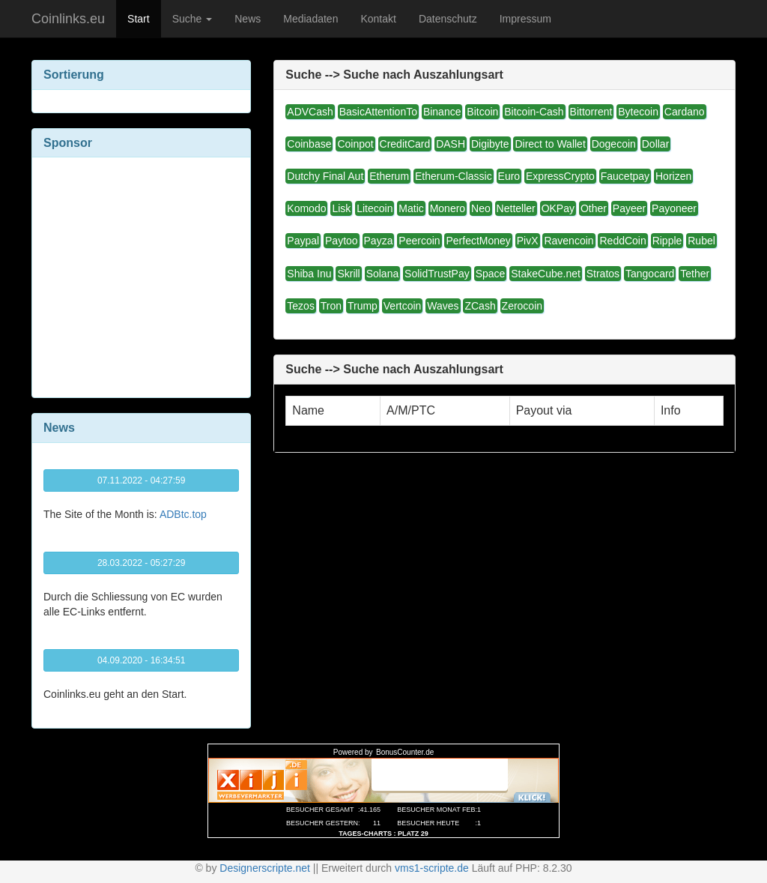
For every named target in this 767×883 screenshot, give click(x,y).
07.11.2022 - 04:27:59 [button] (141, 480)
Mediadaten (310, 19)
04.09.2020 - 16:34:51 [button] (141, 660)
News (247, 19)
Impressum (525, 19)
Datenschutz (448, 19)
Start (138, 19)
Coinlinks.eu (68, 18)
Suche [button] (192, 19)
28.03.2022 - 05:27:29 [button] (141, 563)
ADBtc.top (183, 514)
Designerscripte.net (264, 868)
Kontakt (377, 19)
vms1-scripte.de (432, 868)
